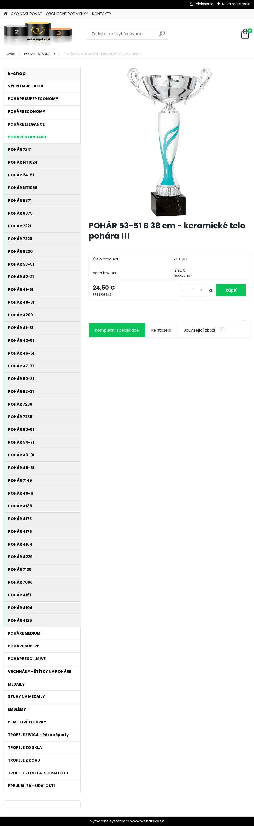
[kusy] (192, 290)
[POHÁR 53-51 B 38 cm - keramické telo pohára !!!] (169, 142)
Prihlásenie (204, 3)
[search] (162, 35)
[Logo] (38, 33)
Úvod (11, 53)
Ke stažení (161, 330)
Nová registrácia (236, 3)
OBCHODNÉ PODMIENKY (67, 13)
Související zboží (205, 330)
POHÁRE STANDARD (39, 53)
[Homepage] (5, 14)
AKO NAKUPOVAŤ (26, 13)
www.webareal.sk (147, 821)
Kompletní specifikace (117, 330)
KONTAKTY (101, 13)
